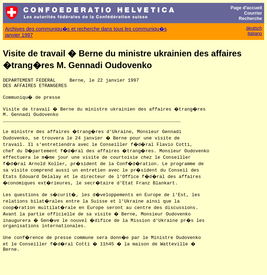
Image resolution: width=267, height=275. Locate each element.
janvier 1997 (19, 35)
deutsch (254, 28)
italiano (254, 33)
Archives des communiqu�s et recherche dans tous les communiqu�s (86, 29)
